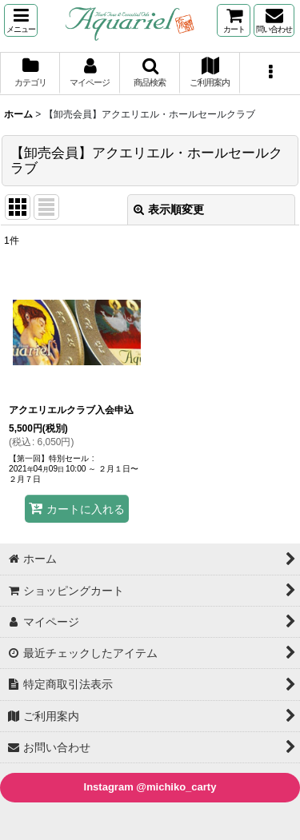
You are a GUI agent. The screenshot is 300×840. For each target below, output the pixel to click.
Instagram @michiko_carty (150, 787)
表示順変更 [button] (169, 209)
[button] (21, 20)
